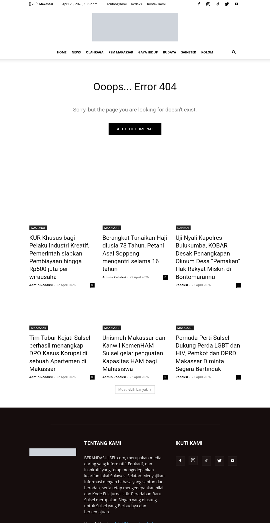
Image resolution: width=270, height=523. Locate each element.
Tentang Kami (117, 4)
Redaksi (137, 4)
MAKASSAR (111, 228)
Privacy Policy (153, 517)
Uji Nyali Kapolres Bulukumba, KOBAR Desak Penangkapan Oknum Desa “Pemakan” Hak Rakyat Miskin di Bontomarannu (208, 250)
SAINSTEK (188, 52)
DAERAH (183, 228)
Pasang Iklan (217, 517)
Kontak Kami (156, 4)
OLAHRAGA (94, 52)
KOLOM (207, 52)
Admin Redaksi (41, 264)
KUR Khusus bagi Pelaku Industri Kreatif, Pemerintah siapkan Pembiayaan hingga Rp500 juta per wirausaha (59, 247)
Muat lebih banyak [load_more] (135, 361)
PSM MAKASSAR (121, 52)
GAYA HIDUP (148, 52)
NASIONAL (38, 228)
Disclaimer (177, 517)
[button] (234, 52)
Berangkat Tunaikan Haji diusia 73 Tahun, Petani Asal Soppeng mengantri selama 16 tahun (133, 247)
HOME (62, 52)
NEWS (76, 52)
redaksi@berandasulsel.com (136, 495)
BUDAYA (169, 52)
